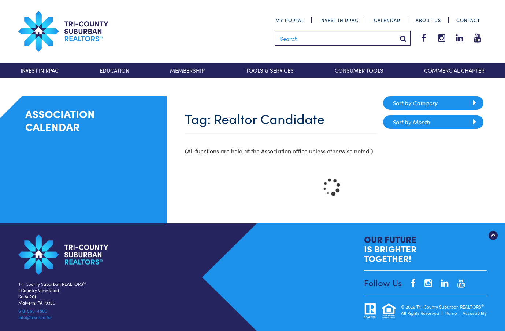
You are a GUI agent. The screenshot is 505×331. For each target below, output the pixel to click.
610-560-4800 (32, 311)
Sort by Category (434, 103)
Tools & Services (270, 70)
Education (114, 70)
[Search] (343, 38)
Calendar (387, 20)
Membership (187, 70)
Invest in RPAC (339, 20)
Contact (468, 20)
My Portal (289, 20)
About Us (428, 20)
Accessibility (475, 313)
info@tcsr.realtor (35, 317)
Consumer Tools (359, 70)
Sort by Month (434, 122)
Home (451, 313)
